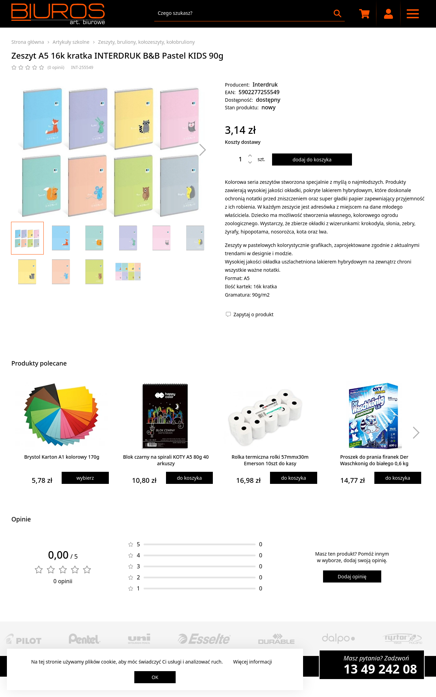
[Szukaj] (337, 13)
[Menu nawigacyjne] (413, 14)
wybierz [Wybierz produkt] (85, 478)
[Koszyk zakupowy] (364, 14)
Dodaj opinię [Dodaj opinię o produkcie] (352, 576)
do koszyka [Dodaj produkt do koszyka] (189, 478)
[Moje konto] (388, 14)
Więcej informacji (252, 661)
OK (155, 677)
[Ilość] (235, 159)
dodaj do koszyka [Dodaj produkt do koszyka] (311, 159)
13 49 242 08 (380, 668)
